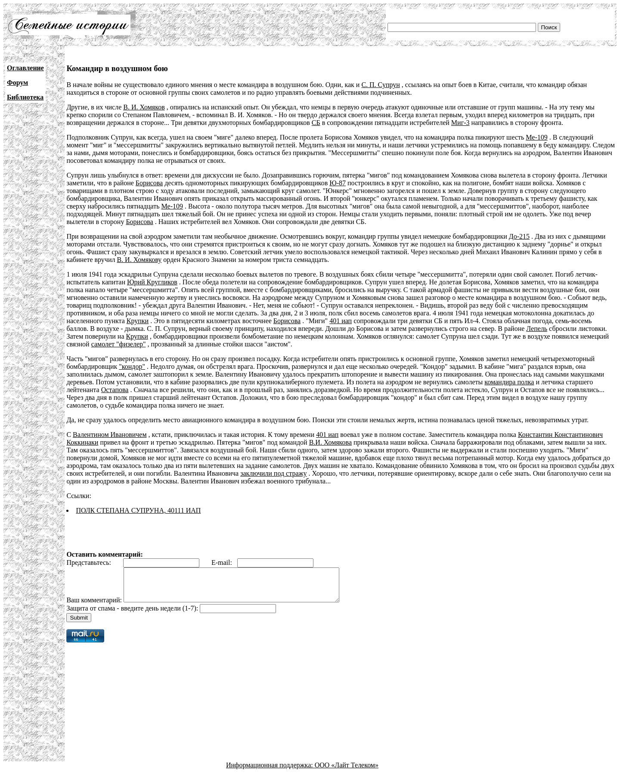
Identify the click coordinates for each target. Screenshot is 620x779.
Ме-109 (536, 137)
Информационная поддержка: (270, 771)
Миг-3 (460, 122)
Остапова (115, 389)
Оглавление (25, 68)
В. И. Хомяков (143, 107)
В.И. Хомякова (330, 442)
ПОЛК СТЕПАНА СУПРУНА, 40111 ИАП (138, 510)
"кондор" (132, 366)
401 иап (340, 320)
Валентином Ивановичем (109, 434)
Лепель (536, 328)
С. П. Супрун (380, 84)
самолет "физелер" (118, 344)
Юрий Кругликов (152, 282)
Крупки (138, 320)
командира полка (509, 382)
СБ (316, 122)
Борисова (149, 183)
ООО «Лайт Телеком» (346, 771)
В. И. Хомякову (139, 259)
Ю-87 (337, 183)
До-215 (519, 236)
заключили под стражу (273, 473)
